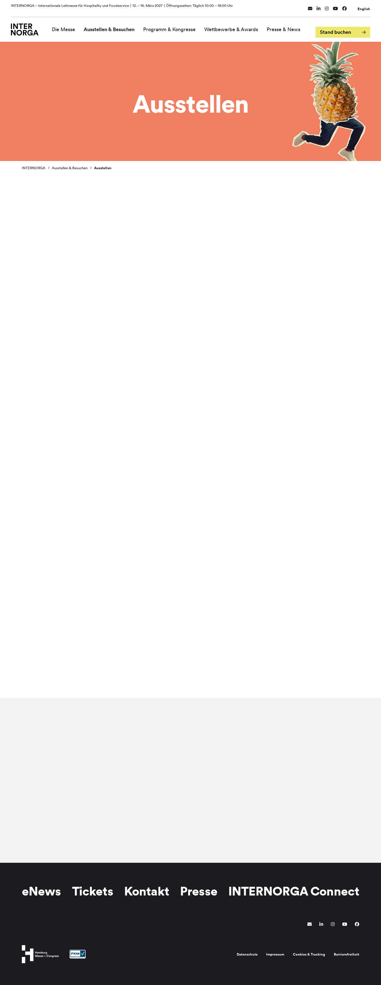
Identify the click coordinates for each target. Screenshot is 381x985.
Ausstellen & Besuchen (116, 26)
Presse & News (291, 26)
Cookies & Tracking (309, 954)
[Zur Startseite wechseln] (28, 26)
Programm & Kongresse (177, 26)
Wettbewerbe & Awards (239, 26)
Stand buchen (335, 27)
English (364, 6)
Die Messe (71, 26)
